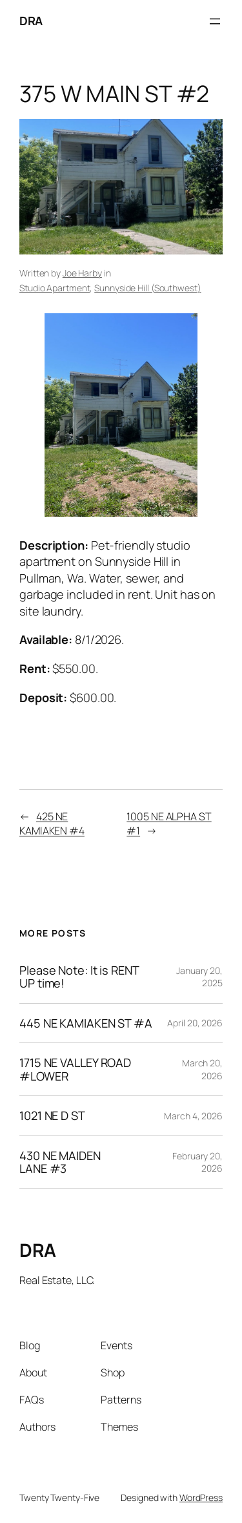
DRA (31, 20)
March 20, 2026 (202, 1069)
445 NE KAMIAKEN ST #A (85, 1023)
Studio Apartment (54, 288)
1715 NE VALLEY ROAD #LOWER (75, 1069)
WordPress (201, 1497)
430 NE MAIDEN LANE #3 (60, 1162)
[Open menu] (215, 21)
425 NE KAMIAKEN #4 (52, 823)
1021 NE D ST (52, 1115)
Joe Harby (82, 273)
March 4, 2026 (193, 1116)
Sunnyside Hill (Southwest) (147, 288)
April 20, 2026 (195, 1023)
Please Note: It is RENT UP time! (79, 977)
